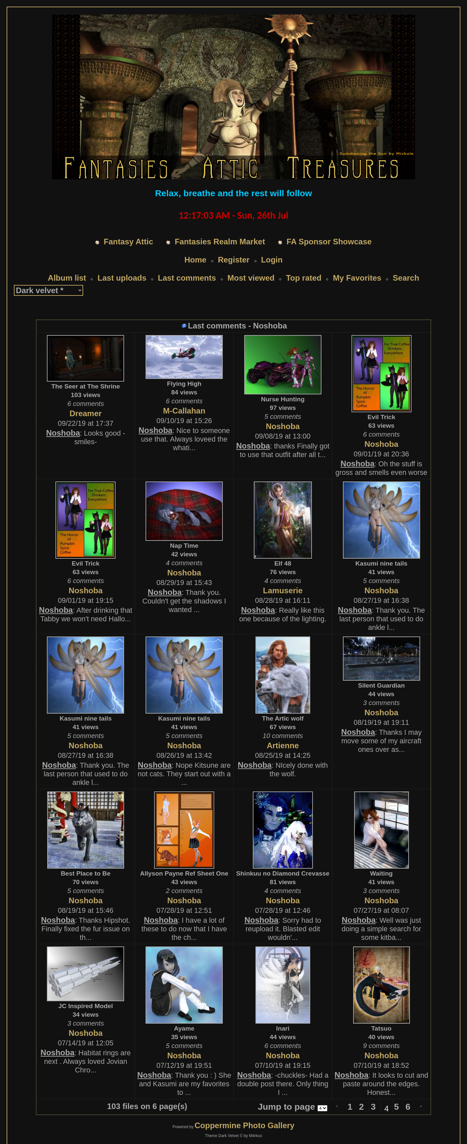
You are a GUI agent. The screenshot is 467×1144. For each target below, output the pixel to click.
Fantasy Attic (128, 241)
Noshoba (63, 432)
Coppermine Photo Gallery (244, 1125)
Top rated (303, 277)
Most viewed (251, 277)
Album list (67, 277)
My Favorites (357, 277)
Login (272, 259)
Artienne (283, 745)
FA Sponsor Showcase (329, 241)
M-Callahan (184, 410)
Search (406, 277)
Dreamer (86, 413)
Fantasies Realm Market (220, 241)
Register (234, 259)
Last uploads (122, 277)
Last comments (187, 277)
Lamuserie (283, 590)
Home (195, 259)
